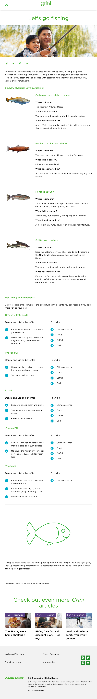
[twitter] (13, 63)
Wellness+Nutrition (14, 654)
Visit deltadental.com (36, 690)
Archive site (49, 662)
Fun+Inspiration (13, 662)
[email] (26, 63)
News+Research (51, 654)
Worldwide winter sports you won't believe (77, 635)
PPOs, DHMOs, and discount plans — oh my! (47, 635)
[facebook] (7, 63)
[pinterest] (20, 63)
